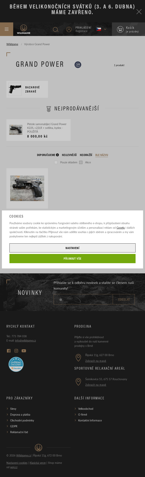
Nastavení (72, 248)
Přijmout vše (73, 258)
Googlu (120, 227)
